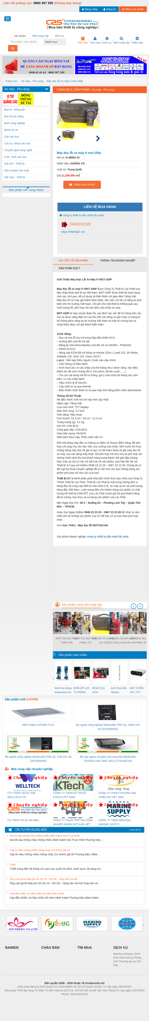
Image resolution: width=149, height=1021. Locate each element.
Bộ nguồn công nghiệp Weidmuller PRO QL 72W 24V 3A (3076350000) (38, 758)
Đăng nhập (90, 9)
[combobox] (64, 41)
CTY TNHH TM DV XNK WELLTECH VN (22, 795)
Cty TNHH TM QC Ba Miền (23, 820)
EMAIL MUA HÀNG (82, 184)
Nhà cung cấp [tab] (40, 35)
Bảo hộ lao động (14, 116)
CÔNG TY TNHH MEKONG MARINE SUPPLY (114, 822)
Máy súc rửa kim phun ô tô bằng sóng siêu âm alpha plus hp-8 (123, 641)
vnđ (78, 175)
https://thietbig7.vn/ (72, 231)
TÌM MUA (84, 947)
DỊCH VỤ (120, 947)
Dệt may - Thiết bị (14, 177)
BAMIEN (12, 947)
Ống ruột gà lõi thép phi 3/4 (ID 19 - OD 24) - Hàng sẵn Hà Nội (44, 879)
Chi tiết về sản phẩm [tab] (73, 260)
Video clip (137, 40)
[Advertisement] (99, 572)
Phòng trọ (50, 999)
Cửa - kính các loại (15, 156)
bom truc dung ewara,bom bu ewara (63, 690)
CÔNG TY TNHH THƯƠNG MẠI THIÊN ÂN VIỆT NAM (117, 795)
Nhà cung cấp (121, 40)
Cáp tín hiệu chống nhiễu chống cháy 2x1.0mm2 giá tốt (40, 850)
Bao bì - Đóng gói (14, 109)
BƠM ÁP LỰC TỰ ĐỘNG (81, 690)
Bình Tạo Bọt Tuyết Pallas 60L (67, 640)
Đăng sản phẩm (133, 9)
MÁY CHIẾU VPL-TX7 (137, 690)
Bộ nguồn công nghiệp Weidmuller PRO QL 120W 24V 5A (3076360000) (108, 726)
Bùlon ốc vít (11, 129)
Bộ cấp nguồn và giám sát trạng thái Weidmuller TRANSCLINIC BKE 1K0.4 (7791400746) (108, 758)
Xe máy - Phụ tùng (32, 81)
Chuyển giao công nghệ (18, 150)
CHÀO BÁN (50, 947)
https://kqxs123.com (92, 999)
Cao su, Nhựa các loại (17, 143)
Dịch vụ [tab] (59, 35)
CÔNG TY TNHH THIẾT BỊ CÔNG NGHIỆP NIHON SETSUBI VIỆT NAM (73, 822)
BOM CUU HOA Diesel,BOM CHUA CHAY (99, 690)
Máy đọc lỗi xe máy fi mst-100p (65, 81)
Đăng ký (109, 9)
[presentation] (133, 606)
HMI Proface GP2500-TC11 (38, 724)
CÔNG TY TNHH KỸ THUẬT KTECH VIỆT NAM (69, 795)
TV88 (13, 864)
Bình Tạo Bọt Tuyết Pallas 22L (85, 640)
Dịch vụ (107, 40)
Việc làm (83, 40)
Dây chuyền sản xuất (16, 170)
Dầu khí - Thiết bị (14, 163)
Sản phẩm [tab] (20, 35)
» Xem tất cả (135, 830)
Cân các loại (11, 136)
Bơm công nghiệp (14, 123)
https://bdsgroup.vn (69, 999)
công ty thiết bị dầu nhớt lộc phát (81, 215)
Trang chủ (11, 81)
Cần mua (95, 40)
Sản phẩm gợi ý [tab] (69, 268)
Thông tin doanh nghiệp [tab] (117, 260)
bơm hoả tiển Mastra (119, 690)
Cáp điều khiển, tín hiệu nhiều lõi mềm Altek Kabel (37, 893)
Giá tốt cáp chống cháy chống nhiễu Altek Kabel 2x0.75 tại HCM (44, 835)
